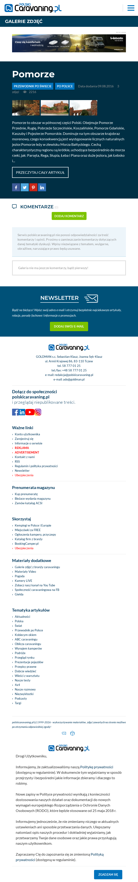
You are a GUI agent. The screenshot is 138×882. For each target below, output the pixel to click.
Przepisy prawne (25, 666)
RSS (17, 461)
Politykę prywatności (96, 767)
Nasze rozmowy (25, 689)
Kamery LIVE (23, 580)
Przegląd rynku (24, 657)
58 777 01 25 (71, 366)
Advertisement (27, 452)
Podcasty (21, 698)
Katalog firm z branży (29, 539)
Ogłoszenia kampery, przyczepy (35, 534)
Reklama (22, 448)
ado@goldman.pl (73, 379)
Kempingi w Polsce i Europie (33, 525)
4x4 (17, 685)
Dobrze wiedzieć (25, 671)
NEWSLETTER (59, 298)
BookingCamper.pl (26, 543)
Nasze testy (23, 680)
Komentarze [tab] (35, 207)
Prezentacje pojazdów (29, 662)
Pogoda (20, 576)
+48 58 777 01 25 (74, 370)
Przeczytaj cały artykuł (40, 172)
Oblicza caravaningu (28, 644)
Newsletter (22, 470)
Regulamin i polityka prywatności (36, 466)
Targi (18, 703)
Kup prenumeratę (26, 494)
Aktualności (22, 616)
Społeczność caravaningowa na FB (37, 590)
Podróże (20, 653)
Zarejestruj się (24, 439)
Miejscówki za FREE (28, 530)
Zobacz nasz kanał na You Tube (35, 585)
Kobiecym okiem (25, 635)
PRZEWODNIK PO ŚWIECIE (32, 86)
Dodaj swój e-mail (69, 326)
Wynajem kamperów (28, 648)
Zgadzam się (108, 874)
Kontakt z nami (25, 457)
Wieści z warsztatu (27, 676)
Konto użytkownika (27, 434)
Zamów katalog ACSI (28, 503)
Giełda (19, 594)
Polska (19, 621)
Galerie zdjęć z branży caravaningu (37, 567)
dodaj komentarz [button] (69, 216)
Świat (18, 625)
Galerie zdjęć (23, 21)
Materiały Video (25, 571)
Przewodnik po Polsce (29, 630)
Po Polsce (65, 86)
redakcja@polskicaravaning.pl (74, 375)
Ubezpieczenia (24, 475)
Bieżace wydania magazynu (33, 498)
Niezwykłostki (24, 694)
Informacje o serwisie (28, 443)
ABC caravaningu (26, 639)
